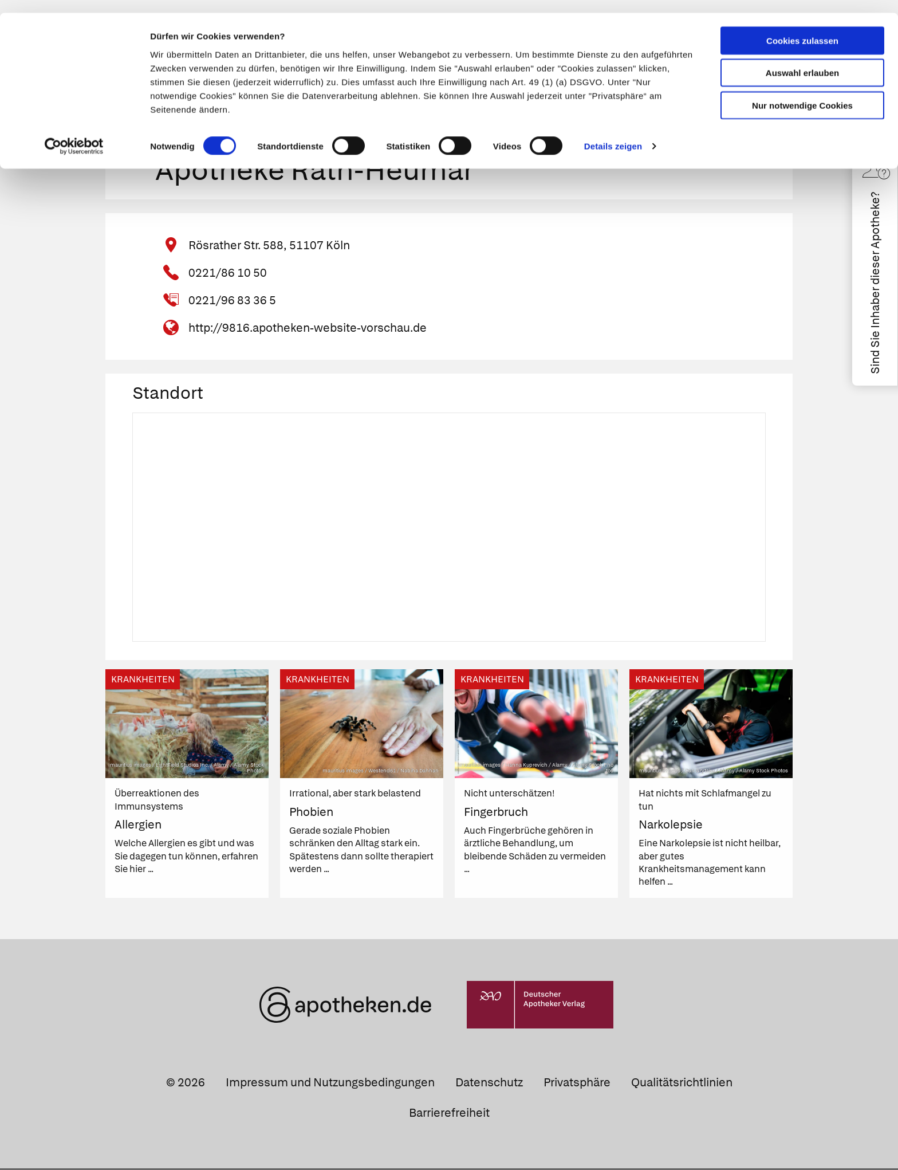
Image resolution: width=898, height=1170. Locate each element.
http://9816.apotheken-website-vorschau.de (307, 330)
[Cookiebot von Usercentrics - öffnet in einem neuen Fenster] (74, 134)
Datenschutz (489, 1084)
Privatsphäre (577, 1084)
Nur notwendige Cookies (802, 92)
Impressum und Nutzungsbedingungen (330, 1084)
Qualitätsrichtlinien (681, 1084)
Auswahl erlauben (802, 60)
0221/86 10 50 (227, 275)
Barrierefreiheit (449, 1114)
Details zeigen (613, 134)
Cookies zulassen (802, 28)
